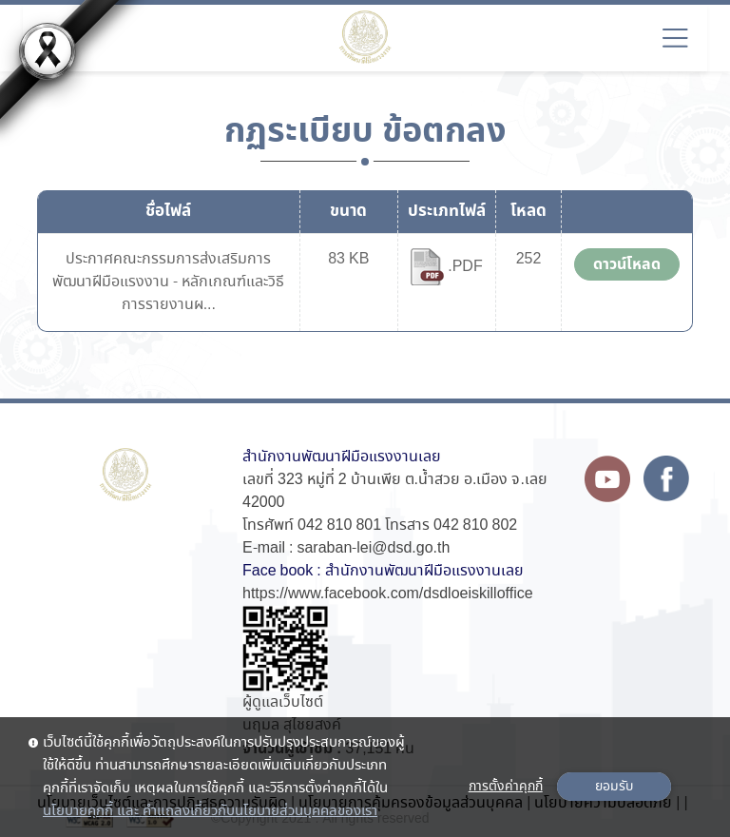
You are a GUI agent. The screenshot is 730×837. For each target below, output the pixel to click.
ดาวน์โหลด (627, 264)
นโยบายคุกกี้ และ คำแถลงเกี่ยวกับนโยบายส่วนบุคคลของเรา (210, 811)
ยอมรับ (614, 786)
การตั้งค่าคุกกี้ (506, 786)
